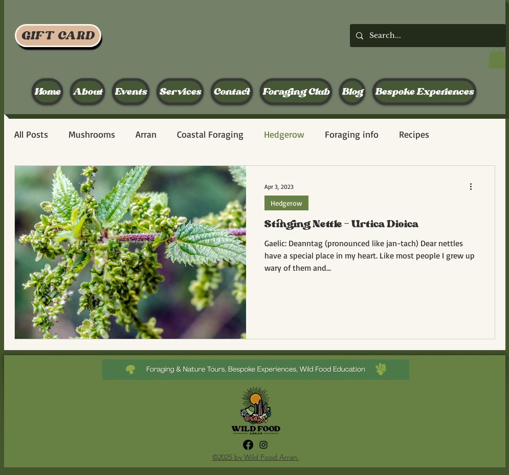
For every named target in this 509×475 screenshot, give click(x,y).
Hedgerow (284, 134)
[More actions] (475, 187)
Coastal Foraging (210, 134)
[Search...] (426, 35)
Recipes (414, 134)
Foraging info (352, 134)
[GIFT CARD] (58, 35)
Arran (146, 134)
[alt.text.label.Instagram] (263, 445)
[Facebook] (248, 445)
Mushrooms (92, 134)
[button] (497, 58)
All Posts (31, 134)
